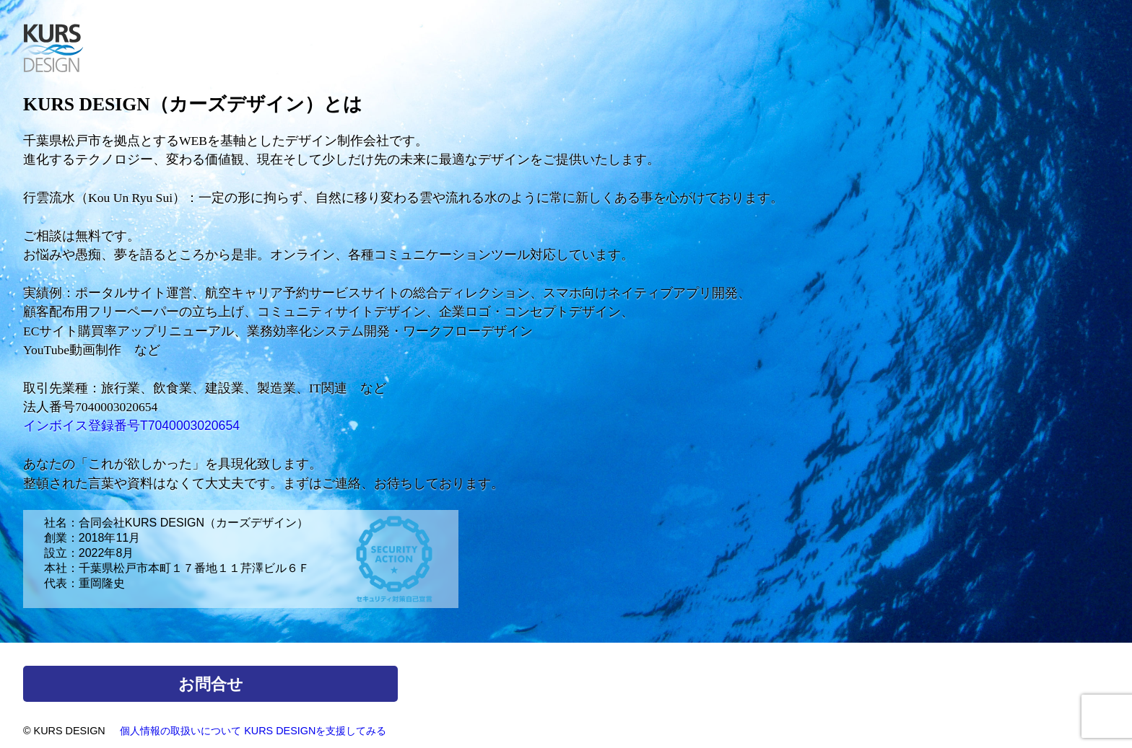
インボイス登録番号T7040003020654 (131, 425)
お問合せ (210, 684)
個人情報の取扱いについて (180, 730)
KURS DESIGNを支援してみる (315, 730)
